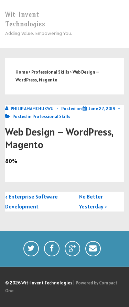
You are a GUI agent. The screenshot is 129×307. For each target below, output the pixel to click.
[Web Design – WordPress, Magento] (101, 109)
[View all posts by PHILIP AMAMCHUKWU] (29, 109)
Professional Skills (51, 116)
